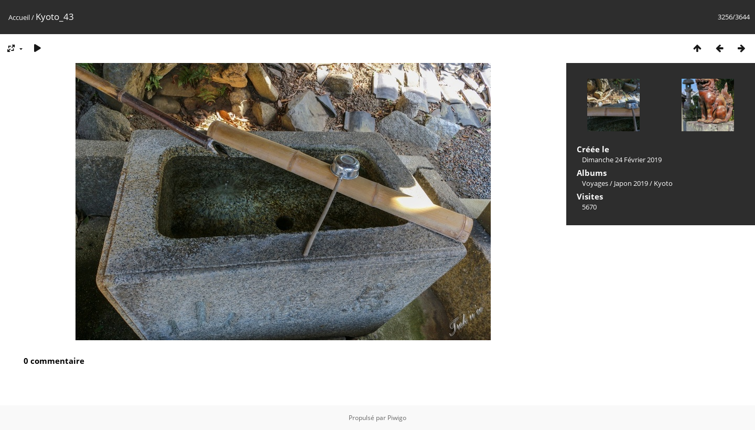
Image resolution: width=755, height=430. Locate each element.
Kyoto (663, 183)
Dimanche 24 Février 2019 (622, 159)
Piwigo (396, 417)
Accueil (19, 17)
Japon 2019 (631, 183)
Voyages (595, 183)
